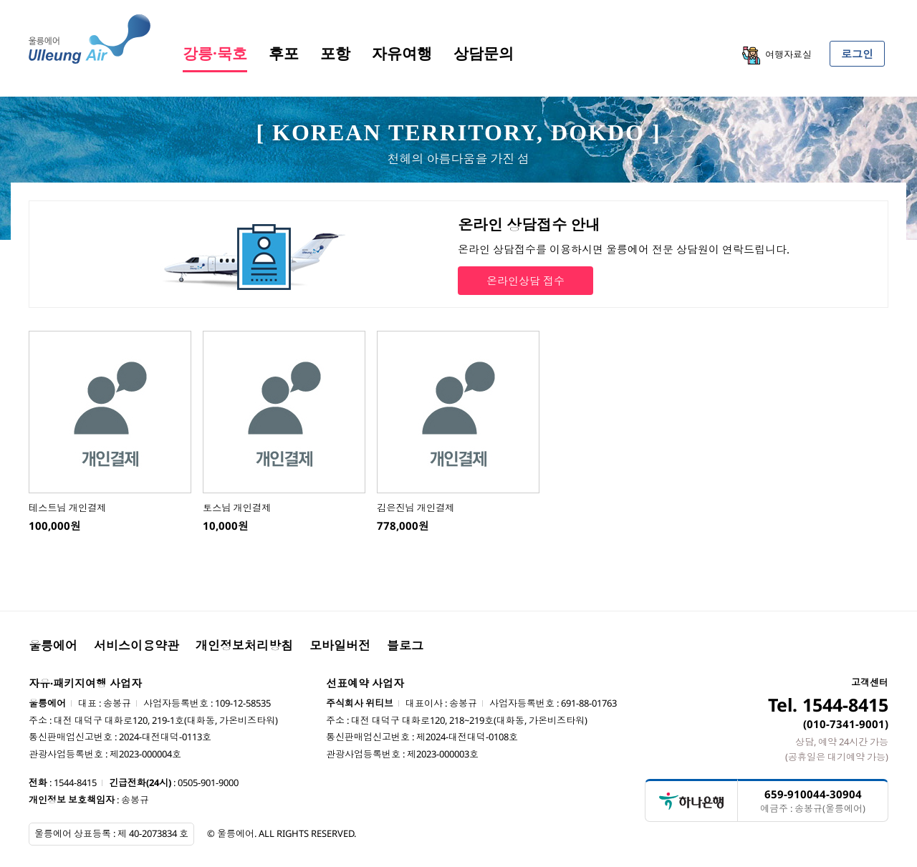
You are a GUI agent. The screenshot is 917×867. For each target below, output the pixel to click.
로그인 (857, 54)
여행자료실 (777, 55)
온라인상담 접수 (525, 280)
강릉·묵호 (215, 53)
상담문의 (483, 53)
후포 (284, 53)
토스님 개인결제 (237, 507)
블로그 (405, 645)
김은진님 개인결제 (416, 507)
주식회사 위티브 (359, 703)
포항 (335, 53)
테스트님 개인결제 (68, 507)
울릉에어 (53, 645)
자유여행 (402, 53)
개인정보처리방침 (244, 645)
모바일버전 (339, 645)
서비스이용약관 (136, 645)
